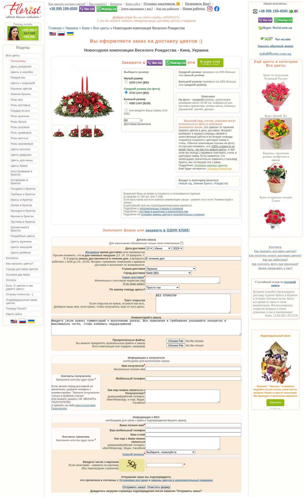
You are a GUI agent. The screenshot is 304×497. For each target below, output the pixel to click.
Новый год (192, 183)
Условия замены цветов (217, 165)
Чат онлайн (282, 43)
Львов (188, 493)
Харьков (214, 493)
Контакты (116, 4)
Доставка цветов (140, 493)
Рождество (228, 183)
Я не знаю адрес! (152, 274)
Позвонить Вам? (198, 4)
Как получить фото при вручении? (282, 273)
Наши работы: (194, 9)
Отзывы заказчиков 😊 (162, 4)
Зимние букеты (209, 183)
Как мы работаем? (282, 267)
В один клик (214, 62)
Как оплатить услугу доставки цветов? (282, 261)
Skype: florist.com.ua (282, 32)
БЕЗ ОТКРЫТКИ (211, 296)
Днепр (228, 493)
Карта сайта (133, 4)
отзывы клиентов (226, 168)
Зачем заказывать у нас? (137, 8)
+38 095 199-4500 (63, 8)
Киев (177, 493)
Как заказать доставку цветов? (67, 4)
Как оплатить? (98, 4)
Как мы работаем (167, 8)
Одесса (200, 493)
